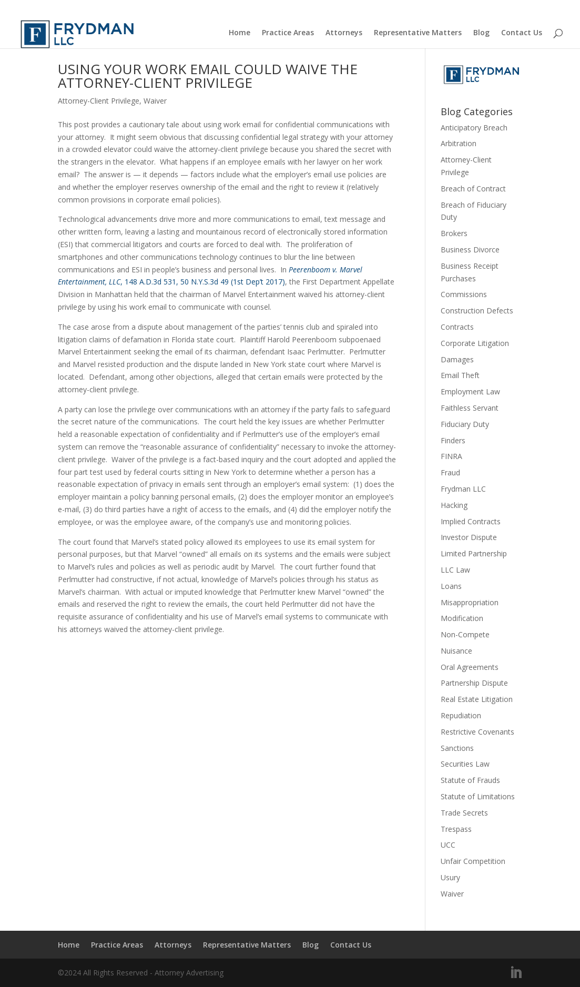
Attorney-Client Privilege (98, 101)
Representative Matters (418, 33)
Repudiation (461, 715)
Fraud (450, 472)
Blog (481, 33)
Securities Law (465, 764)
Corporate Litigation (475, 343)
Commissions (464, 294)
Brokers (454, 233)
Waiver (155, 101)
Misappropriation (469, 602)
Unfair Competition (473, 861)
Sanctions (457, 748)
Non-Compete (465, 634)
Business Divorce (470, 250)
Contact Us (521, 33)
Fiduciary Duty (465, 424)
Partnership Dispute (474, 683)
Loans (451, 586)
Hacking (454, 505)
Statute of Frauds (470, 780)
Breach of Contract (473, 189)
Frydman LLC (463, 489)
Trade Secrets (464, 813)
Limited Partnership (474, 553)
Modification (462, 618)
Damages (457, 359)
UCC (448, 845)
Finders (453, 440)
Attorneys (343, 33)
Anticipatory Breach (474, 128)
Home (239, 33)
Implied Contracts (471, 521)
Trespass (456, 829)
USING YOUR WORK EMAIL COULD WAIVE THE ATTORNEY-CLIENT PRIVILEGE (208, 75)
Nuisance (456, 651)
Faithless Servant (469, 408)
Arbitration (458, 143)
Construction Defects (477, 311)
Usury (450, 877)
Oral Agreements (469, 667)
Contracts (457, 327)
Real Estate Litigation (477, 699)
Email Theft (460, 375)
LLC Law (455, 570)
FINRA (451, 456)
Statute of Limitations (478, 796)
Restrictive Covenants (477, 732)
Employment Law (470, 391)
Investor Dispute (469, 537)
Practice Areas (288, 33)
